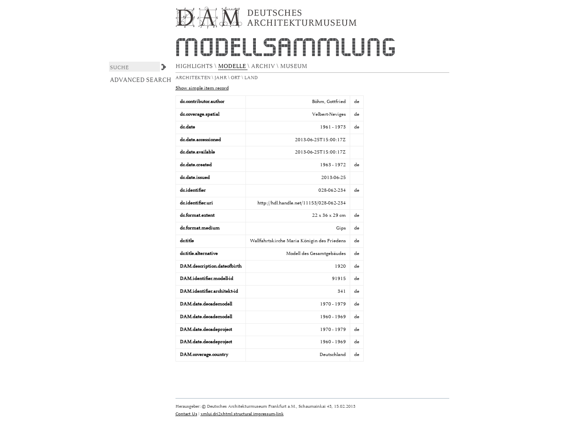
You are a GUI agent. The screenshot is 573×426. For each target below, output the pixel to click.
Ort (236, 78)
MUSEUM (294, 66)
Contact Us (186, 413)
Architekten (193, 78)
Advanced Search (141, 80)
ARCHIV (264, 66)
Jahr (221, 78)
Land (251, 78)
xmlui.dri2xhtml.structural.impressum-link (242, 413)
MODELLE (233, 66)
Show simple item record (202, 88)
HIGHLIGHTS (194, 66)
